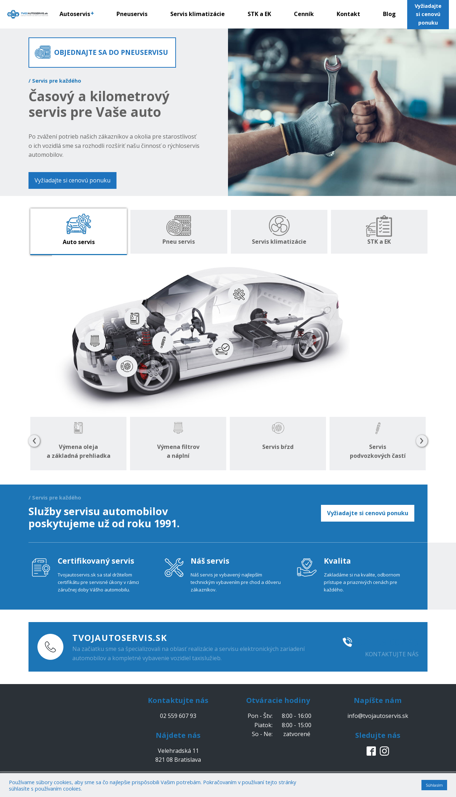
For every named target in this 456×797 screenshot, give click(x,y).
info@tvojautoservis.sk (377, 716)
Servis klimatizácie (197, 14)
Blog (389, 14)
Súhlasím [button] (434, 785)
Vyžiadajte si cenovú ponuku (72, 180)
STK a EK (259, 14)
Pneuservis (131, 14)
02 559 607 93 (388, 642)
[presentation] (34, 441)
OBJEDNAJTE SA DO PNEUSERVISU (111, 52)
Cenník (304, 14)
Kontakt (348, 14)
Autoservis (76, 14)
